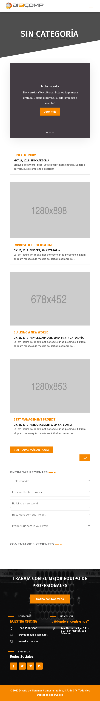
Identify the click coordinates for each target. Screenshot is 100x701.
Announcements (52, 337)
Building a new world (31, 332)
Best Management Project (34, 419)
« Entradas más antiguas (31, 449)
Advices (35, 250)
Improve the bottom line (33, 245)
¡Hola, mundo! (25, 155)
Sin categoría (40, 160)
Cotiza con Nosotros (50, 599)
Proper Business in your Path (30, 526)
